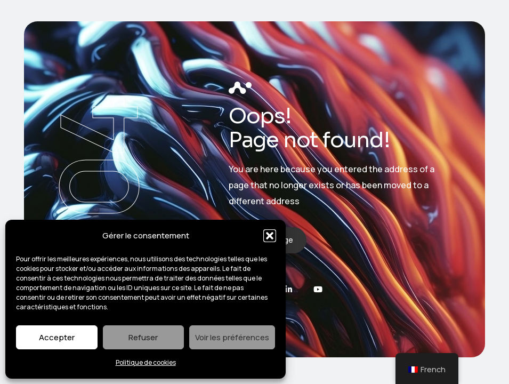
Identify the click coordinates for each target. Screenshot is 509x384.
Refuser (143, 337)
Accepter (57, 337)
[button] (269, 235)
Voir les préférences (232, 337)
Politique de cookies (146, 362)
